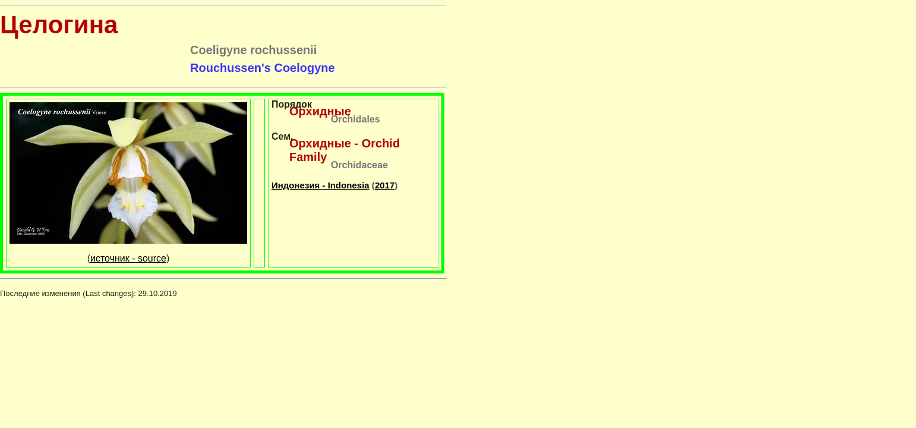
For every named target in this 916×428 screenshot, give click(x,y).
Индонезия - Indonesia (320, 185)
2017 (384, 185)
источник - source (128, 258)
